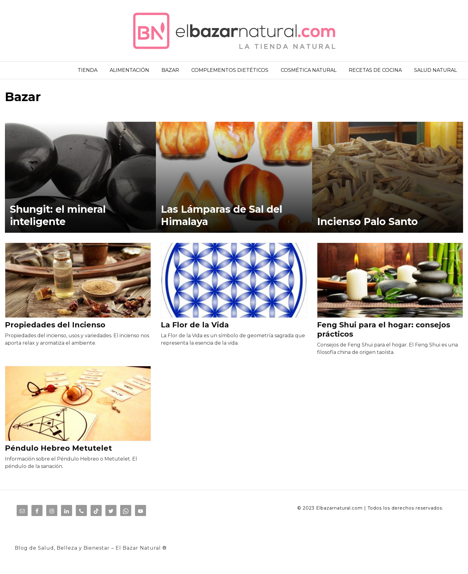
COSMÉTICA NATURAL (308, 70)
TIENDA (87, 70)
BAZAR (170, 70)
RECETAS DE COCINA (375, 70)
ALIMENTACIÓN (129, 70)
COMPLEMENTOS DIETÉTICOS (229, 70)
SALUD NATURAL (435, 70)
